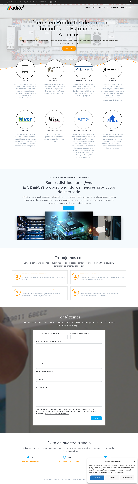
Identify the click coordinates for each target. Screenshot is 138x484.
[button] (134, 462)
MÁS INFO (69, 49)
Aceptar (97, 477)
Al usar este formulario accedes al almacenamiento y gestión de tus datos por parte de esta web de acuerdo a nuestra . (66, 412)
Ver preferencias (127, 477)
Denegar (112, 477)
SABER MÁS (69, 208)
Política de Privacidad (57, 414)
